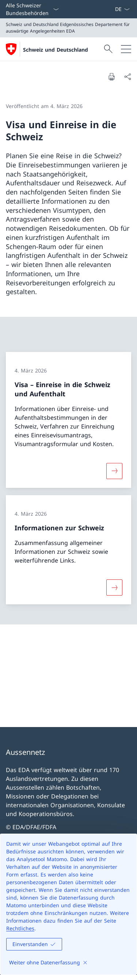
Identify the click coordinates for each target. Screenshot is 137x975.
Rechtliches (20, 928)
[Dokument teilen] (127, 76)
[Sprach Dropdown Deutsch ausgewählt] (122, 9)
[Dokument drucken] (111, 76)
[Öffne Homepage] (47, 49)
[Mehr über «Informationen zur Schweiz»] (114, 587)
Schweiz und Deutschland (55, 49)
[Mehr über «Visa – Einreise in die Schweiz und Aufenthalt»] (114, 471)
